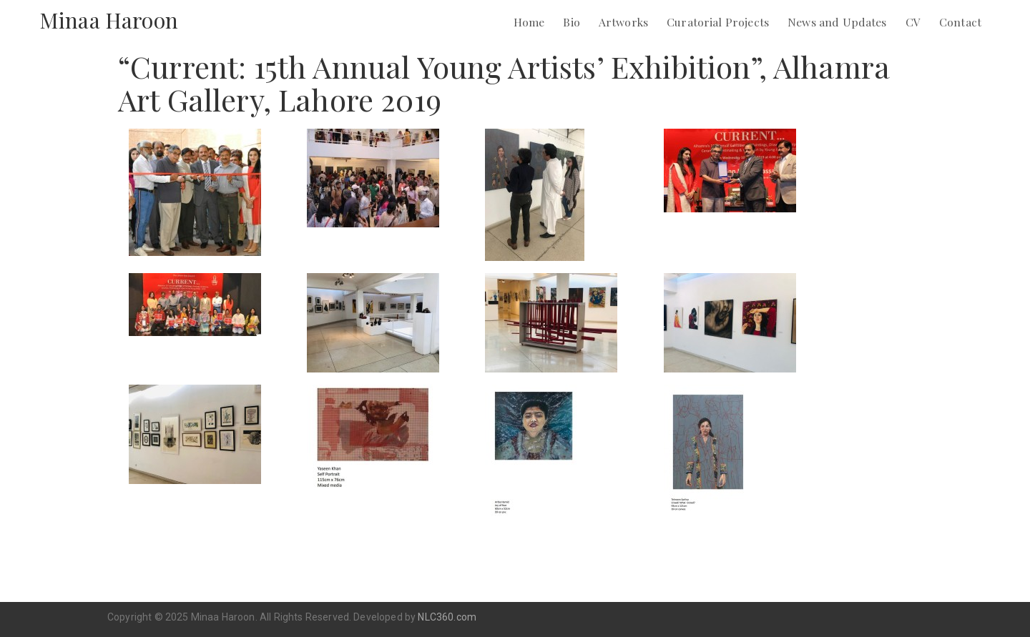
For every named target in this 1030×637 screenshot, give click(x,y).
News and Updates (837, 21)
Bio (571, 21)
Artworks (623, 21)
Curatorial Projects (718, 21)
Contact (960, 21)
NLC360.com (447, 617)
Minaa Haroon (108, 20)
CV (913, 21)
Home (529, 21)
